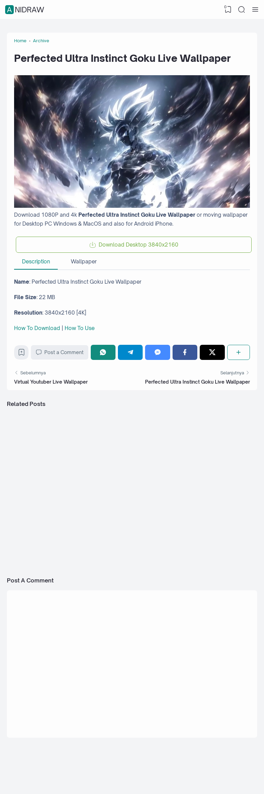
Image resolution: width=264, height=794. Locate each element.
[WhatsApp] (103, 352)
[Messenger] (157, 352)
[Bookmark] (21, 354)
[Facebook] (185, 352)
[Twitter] (212, 352)
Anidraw (25, 9)
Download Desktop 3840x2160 (138, 244)
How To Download (37, 328)
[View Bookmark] (228, 9)
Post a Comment (60, 352)
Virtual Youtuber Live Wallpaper (51, 382)
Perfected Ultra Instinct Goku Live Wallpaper (197, 382)
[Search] (241, 9)
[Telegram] (130, 352)
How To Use (80, 328)
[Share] (238, 352)
